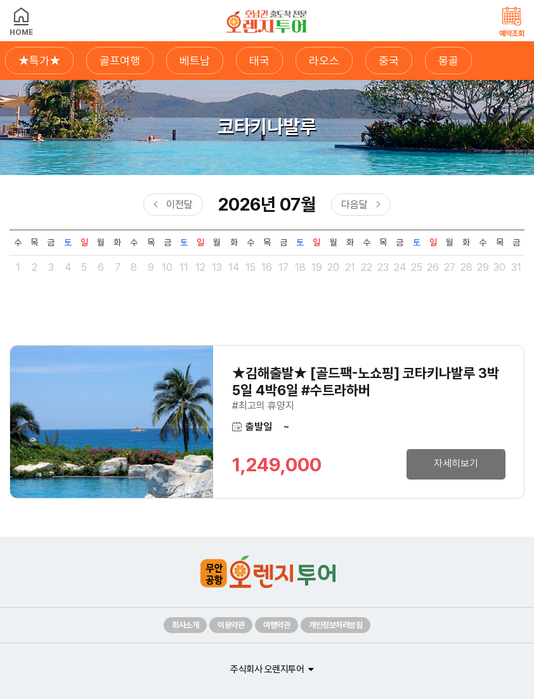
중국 (389, 60)
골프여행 (120, 60)
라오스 (324, 60)
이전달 (179, 205)
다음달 (354, 205)
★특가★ (39, 60)
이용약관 (231, 625)
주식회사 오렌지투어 (267, 669)
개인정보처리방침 (335, 625)
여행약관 (276, 625)
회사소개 (185, 625)
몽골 (448, 60)
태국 (259, 60)
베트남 (194, 60)
